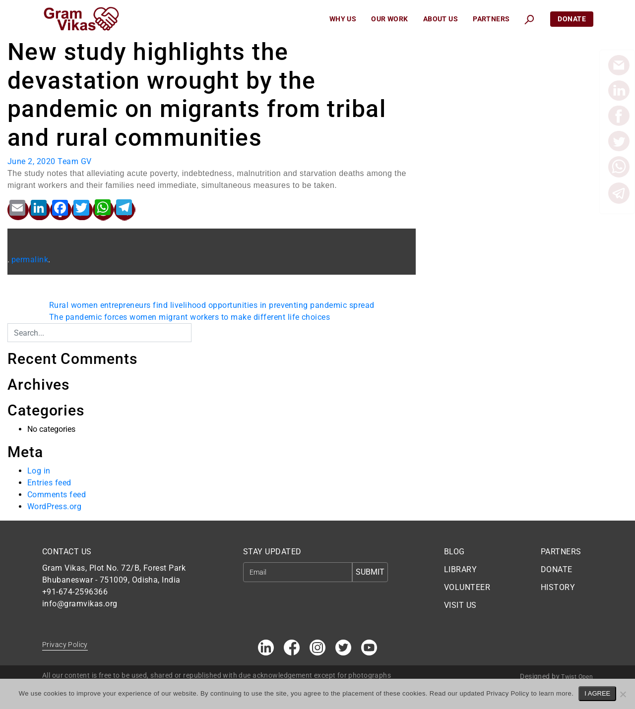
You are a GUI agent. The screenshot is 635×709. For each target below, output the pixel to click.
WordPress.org (54, 506)
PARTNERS (561, 551)
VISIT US (460, 605)
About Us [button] (440, 19)
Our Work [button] (389, 19)
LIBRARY (460, 569)
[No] (623, 694)
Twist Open (577, 676)
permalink (29, 259)
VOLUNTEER (467, 587)
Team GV (74, 161)
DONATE (556, 569)
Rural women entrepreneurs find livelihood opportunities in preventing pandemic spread (212, 305)
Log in (39, 470)
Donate (572, 19)
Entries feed (49, 482)
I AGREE (597, 693)
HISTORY (558, 587)
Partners (491, 19)
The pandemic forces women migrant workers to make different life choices (189, 317)
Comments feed (56, 494)
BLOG (454, 551)
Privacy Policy (65, 645)
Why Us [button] (343, 19)
